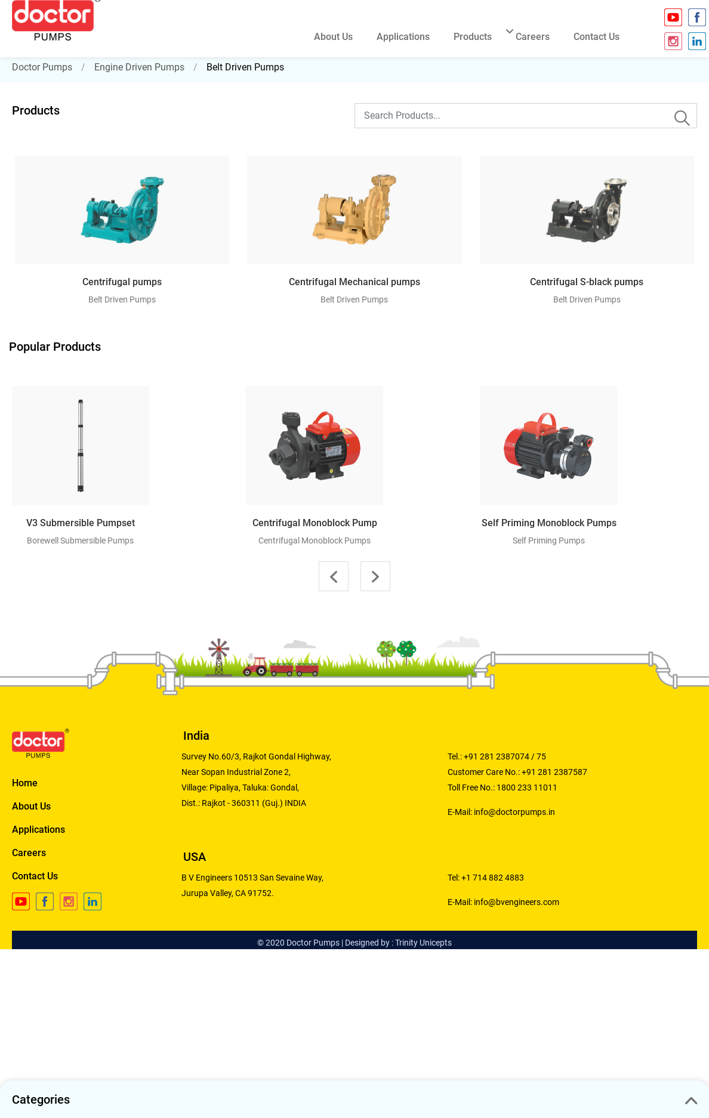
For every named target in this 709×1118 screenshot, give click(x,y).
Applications (38, 829)
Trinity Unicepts (423, 942)
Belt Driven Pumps (245, 67)
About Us (31, 806)
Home (25, 783)
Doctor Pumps (42, 67)
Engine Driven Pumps (139, 67)
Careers (29, 852)
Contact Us (35, 876)
